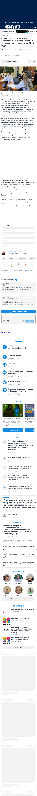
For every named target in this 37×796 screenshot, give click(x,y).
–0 (33, 294)
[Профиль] (35, 26)
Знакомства (25, 22)
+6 (28, 294)
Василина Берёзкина (14, 252)
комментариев (9, 61)
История (10, 258)
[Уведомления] (31, 26)
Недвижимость (6, 22)
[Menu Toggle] (2, 26)
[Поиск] (27, 26)
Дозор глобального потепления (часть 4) (17, 347)
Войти (7, 321)
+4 (28, 307)
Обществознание (20, 258)
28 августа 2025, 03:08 (6, 55)
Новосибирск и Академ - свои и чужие (20, 372)
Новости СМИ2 (6, 332)
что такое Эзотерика (17, 381)
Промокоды (16, 22)
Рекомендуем (18, 522)
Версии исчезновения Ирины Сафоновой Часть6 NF (20, 390)
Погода (32, 22)
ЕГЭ (4, 258)
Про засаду (12, 364)
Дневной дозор (14, 356)
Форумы (18, 341)
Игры (18, 401)
